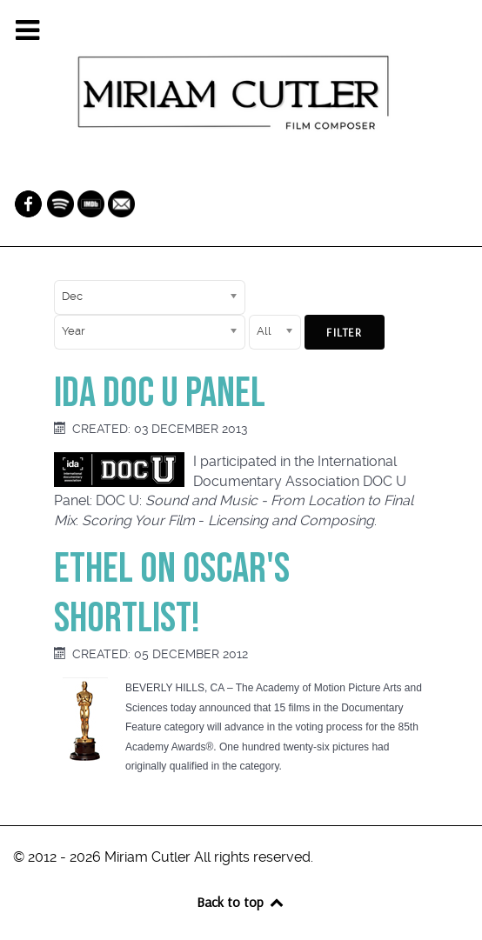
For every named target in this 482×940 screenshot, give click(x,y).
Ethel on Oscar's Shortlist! (172, 594)
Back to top (241, 901)
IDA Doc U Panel (159, 393)
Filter (344, 332)
